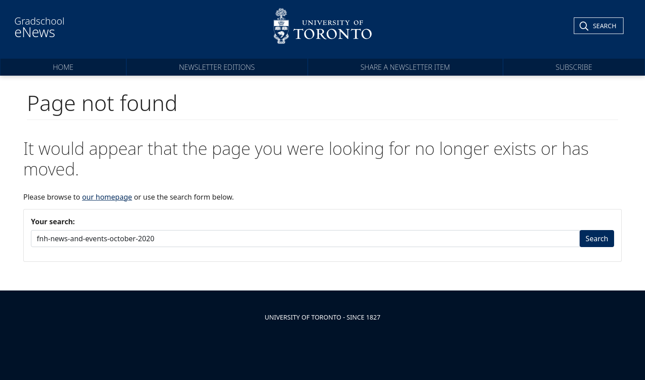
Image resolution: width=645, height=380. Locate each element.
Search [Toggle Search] (604, 25)
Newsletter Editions (217, 67)
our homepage (107, 197)
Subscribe (574, 67)
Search (596, 238)
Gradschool (39, 27)
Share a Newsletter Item (405, 67)
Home (63, 67)
